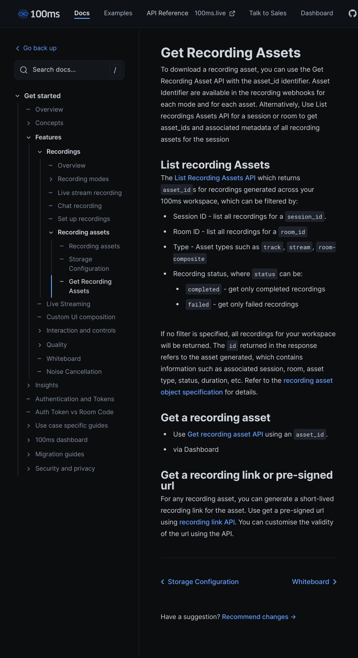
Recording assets (89, 246)
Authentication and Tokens (70, 399)
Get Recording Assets (85, 286)
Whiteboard (59, 359)
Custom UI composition (76, 317)
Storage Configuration (84, 264)
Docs (82, 13)
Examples (118, 13)
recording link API (207, 522)
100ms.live (215, 13)
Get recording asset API (225, 434)
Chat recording (75, 206)
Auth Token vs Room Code (70, 412)
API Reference (167, 13)
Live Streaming (63, 304)
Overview (44, 109)
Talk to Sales (268, 13)
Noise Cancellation (69, 372)
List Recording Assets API (215, 177)
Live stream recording (85, 193)
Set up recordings (79, 219)
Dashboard (317, 13)
